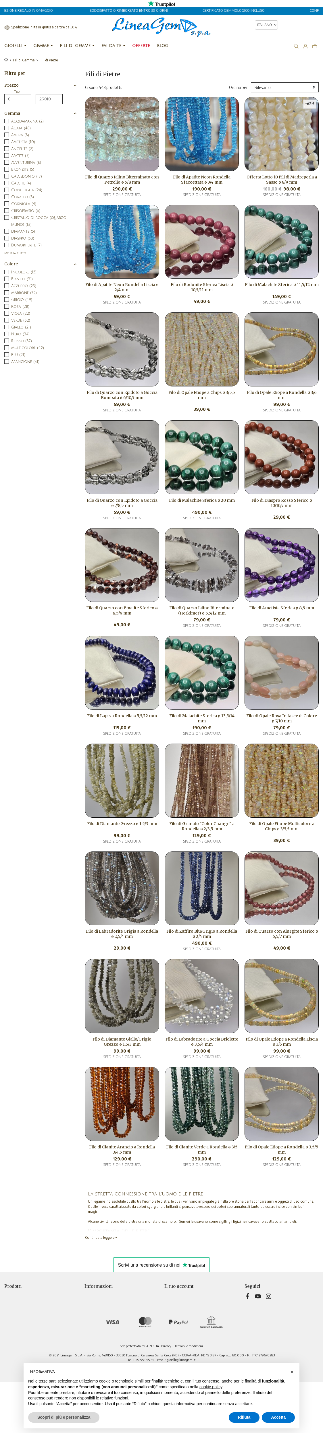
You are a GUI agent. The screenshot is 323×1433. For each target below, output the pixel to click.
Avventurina (26, 163)
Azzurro (23, 286)
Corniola (23, 204)
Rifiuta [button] (244, 1417)
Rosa (20, 307)
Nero (20, 334)
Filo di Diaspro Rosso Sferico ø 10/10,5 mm (281, 503)
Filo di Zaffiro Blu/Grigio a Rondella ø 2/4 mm (201, 934)
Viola (20, 314)
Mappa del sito (97, 1336)
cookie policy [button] (210, 1387)
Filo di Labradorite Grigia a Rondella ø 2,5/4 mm (122, 934)
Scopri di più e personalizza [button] (63, 1417)
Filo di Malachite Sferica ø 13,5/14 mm (201, 718)
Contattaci (93, 1330)
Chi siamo (92, 1312)
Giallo (21, 327)
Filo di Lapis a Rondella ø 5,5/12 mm (122, 715)
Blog (88, 1342)
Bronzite (22, 170)
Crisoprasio (25, 211)
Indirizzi (171, 1318)
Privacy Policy (96, 1300)
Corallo (22, 197)
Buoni (169, 1324)
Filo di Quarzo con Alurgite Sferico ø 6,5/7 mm (281, 934)
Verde (20, 320)
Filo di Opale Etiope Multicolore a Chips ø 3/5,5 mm (281, 826)
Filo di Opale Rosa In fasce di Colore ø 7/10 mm (281, 718)
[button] (292, 1371)
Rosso (21, 341)
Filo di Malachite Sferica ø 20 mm (202, 500)
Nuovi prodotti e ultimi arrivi (29, 1300)
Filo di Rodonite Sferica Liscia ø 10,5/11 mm (202, 287)
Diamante (23, 232)
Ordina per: (239, 87)
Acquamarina (27, 121)
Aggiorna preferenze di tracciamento (117, 1348)
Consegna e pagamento (105, 1294)
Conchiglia (26, 190)
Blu (18, 355)
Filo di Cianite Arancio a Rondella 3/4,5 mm (122, 1149)
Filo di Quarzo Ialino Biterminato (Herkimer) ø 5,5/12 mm (201, 610)
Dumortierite (26, 245)
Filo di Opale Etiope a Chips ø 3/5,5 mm (201, 395)
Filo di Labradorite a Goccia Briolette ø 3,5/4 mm (202, 1042)
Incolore (23, 272)
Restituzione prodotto (184, 1300)
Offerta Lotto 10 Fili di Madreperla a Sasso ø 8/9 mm (282, 179)
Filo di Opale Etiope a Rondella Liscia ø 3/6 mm (282, 1042)
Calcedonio (26, 176)
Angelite (22, 149)
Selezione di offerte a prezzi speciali (36, 1294)
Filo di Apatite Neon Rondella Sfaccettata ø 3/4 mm (201, 179)
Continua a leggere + (101, 1237)
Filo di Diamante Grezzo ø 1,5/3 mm (122, 823)
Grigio (21, 300)
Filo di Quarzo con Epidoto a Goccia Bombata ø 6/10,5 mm (122, 395)
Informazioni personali (183, 1294)
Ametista (23, 142)
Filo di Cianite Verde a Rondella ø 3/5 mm (202, 1149)
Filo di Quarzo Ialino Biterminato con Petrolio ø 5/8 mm (122, 179)
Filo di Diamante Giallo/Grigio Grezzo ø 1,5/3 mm (122, 1042)
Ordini (169, 1306)
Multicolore (27, 348)
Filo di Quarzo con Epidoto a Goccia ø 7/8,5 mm (122, 503)
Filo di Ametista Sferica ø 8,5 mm (281, 607)
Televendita (95, 1324)
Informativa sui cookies (104, 1318)
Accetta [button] (278, 1417)
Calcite (21, 183)
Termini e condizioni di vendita (111, 1306)
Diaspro (22, 238)
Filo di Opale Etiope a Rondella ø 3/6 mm (282, 395)
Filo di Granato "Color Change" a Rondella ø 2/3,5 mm (201, 826)
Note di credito (177, 1312)
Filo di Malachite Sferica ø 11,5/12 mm (282, 284)
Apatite (20, 156)
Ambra (20, 135)
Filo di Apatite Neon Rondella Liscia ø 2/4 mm (122, 287)
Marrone (24, 293)
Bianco (22, 279)
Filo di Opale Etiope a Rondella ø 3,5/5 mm (281, 1149)
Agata (21, 128)
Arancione (25, 362)
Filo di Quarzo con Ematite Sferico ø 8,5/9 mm (122, 610)
